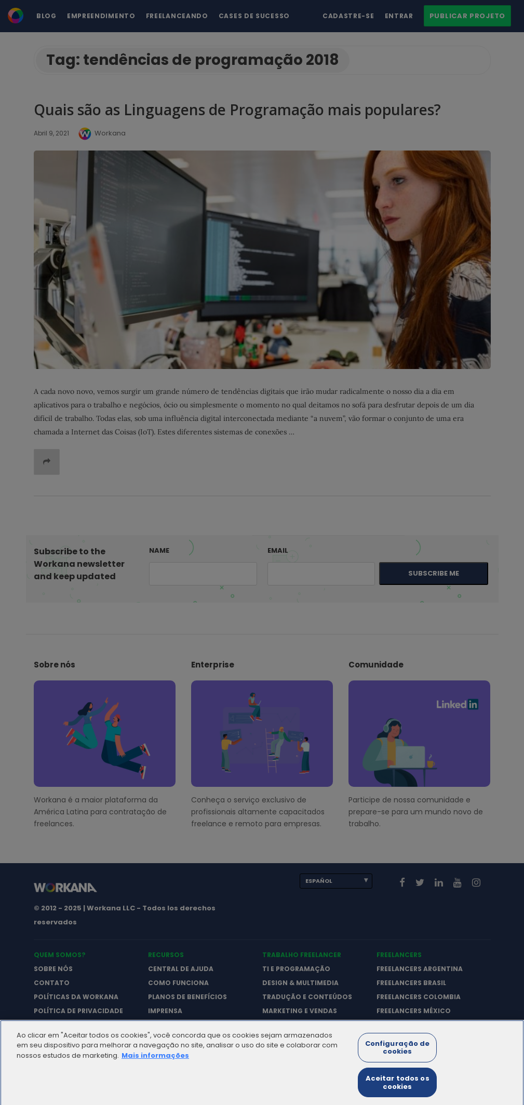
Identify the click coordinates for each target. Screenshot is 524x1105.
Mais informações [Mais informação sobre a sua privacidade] (155, 1061)
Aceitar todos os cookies (397, 1089)
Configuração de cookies (397, 1053)
